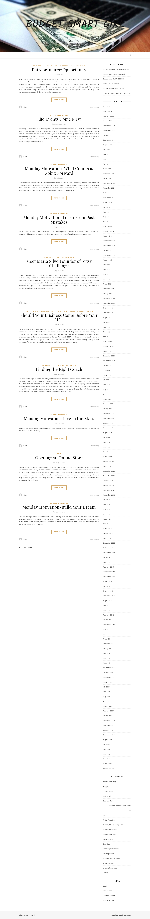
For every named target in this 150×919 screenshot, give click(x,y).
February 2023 (108, 289)
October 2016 (108, 548)
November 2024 (109, 188)
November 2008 (109, 725)
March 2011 (107, 639)
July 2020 (106, 437)
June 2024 (106, 212)
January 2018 (107, 519)
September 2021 (109, 370)
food (104, 815)
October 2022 (108, 308)
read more (59, 100)
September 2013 (109, 596)
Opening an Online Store (59, 457)
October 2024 (108, 193)
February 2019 (108, 485)
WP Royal (32, 915)
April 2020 (106, 452)
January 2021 (107, 409)
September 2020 (109, 428)
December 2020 (109, 413)
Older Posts (25, 547)
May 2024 (106, 217)
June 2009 (106, 692)
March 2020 (107, 457)
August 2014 (107, 581)
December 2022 (109, 298)
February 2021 (108, 404)
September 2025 (109, 140)
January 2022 (107, 351)
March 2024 (107, 226)
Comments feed (109, 895)
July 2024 (106, 207)
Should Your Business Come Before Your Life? (59, 317)
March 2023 (107, 284)
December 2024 (109, 183)
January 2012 (107, 620)
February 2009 (108, 711)
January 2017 (107, 538)
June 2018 (106, 505)
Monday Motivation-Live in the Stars (59, 418)
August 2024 (107, 202)
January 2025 (107, 178)
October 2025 (108, 135)
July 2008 (106, 744)
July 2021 (106, 380)
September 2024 (109, 197)
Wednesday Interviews (111, 858)
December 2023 (109, 241)
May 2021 (106, 389)
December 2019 (109, 471)
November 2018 (109, 495)
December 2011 (109, 624)
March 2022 (107, 341)
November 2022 (109, 303)
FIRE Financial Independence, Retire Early (66, 66)
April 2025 (106, 164)
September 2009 (109, 677)
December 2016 (109, 543)
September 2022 (109, 313)
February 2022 (108, 346)
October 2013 (108, 591)
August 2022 (107, 317)
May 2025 (106, 159)
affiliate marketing (109, 782)
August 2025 (107, 145)
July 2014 (106, 586)
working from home (59, 115)
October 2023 (108, 250)
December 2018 (109, 490)
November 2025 (109, 130)
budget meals (108, 791)
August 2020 (107, 433)
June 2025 (106, 154)
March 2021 (107, 399)
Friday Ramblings (109, 820)
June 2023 (106, 269)
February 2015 (108, 567)
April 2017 (106, 524)
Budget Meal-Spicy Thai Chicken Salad (116, 69)
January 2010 (107, 663)
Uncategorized (108, 853)
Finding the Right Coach (59, 369)
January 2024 (107, 236)
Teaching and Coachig (66, 365)
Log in (105, 886)
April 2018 (106, 514)
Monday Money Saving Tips (113, 825)
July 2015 (106, 557)
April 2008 (106, 759)
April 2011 (106, 634)
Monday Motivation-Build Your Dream (59, 507)
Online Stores (59, 454)
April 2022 (106, 337)
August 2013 (107, 600)
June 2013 (106, 605)
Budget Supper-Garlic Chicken (113, 88)
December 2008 (109, 720)
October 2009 (108, 672)
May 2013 (106, 610)
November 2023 (109, 245)
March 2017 (107, 528)
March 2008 (107, 764)
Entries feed (107, 891)
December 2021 (109, 356)
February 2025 (108, 173)
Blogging (106, 786)
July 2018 (106, 500)
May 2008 (106, 754)
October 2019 (108, 481)
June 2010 (106, 653)
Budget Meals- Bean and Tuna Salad (117, 93)
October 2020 (108, 423)
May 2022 (106, 332)
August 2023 (107, 260)
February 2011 (108, 644)
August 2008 (107, 740)
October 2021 (108, 365)
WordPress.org (108, 900)
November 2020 (109, 418)
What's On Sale (108, 863)
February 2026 (108, 116)
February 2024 (108, 231)
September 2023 (109, 255)
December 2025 (109, 126)
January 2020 (107, 466)
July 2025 (106, 150)
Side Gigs (106, 844)
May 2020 (106, 447)
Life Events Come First (59, 119)
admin (25, 107)
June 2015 (106, 562)
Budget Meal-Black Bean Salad (114, 74)
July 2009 (106, 687)
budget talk (107, 796)
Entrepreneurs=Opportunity (59, 69)
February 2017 (108, 533)
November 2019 (109, 476)
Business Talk (39, 66)
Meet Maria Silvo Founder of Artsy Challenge (59, 263)
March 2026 (107, 111)
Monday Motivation (59, 165)
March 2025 (107, 169)
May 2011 (106, 629)
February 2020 (108, 461)
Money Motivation (109, 834)
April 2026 (106, 106)
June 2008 (106, 749)
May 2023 (106, 274)
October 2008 (108, 730)
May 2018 (106, 509)
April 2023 (106, 279)
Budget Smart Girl (75, 25)
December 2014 (109, 572)
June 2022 (106, 327)
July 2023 (106, 265)
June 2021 (106, 385)
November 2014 (109, 576)
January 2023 (107, 293)
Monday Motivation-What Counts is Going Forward (59, 171)
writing (105, 873)
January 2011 (107, 648)
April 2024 (106, 221)
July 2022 (106, 322)
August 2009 (107, 682)
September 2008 (109, 735)
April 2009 (106, 701)
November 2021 (109, 361)
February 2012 (108, 615)
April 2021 (106, 394)
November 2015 (109, 552)
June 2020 (106, 442)
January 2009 (107, 716)
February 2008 (108, 768)
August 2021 (107, 375)
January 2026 (107, 121)
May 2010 (106, 658)
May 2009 (106, 696)
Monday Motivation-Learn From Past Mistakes (59, 220)
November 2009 (109, 668)
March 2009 (107, 706)
